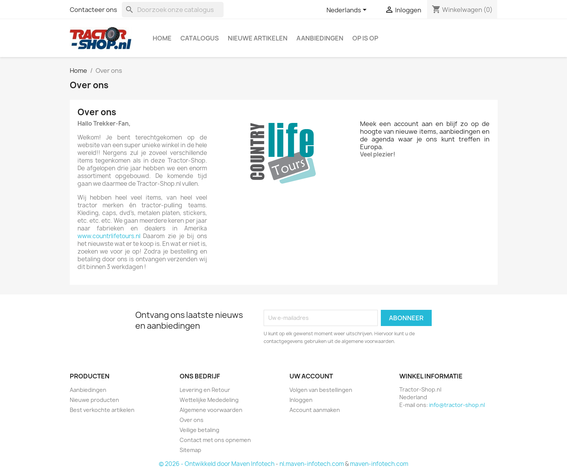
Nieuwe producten (94, 399)
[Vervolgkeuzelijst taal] (347, 10)
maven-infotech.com (379, 464)
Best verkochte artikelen (102, 409)
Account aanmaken (314, 409)
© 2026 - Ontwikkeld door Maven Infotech (216, 464)
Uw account (311, 376)
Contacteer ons (93, 9)
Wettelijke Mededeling (209, 399)
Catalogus (199, 38)
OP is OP (365, 38)
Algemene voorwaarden (211, 409)
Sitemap (190, 450)
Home (162, 38)
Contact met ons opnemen (215, 440)
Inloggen (301, 399)
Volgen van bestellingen (320, 389)
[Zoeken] (173, 9)
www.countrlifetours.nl (108, 236)
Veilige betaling (199, 430)
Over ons (192, 420)
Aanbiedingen (319, 38)
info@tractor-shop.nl (457, 404)
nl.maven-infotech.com (311, 464)
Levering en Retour (205, 389)
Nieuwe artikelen (258, 38)
